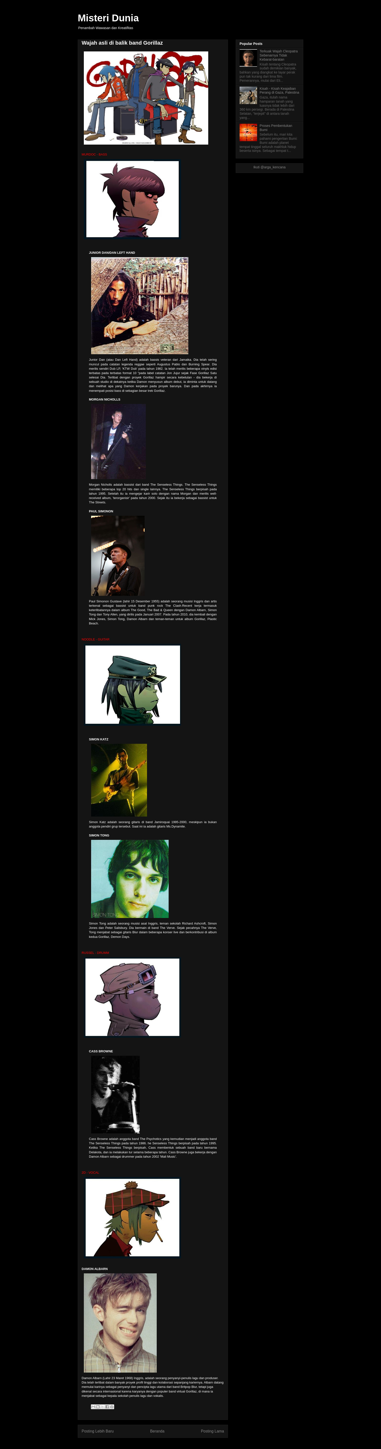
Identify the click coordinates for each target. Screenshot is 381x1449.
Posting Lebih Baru (98, 1431)
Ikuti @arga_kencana (269, 167)
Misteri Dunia (108, 18)
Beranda (157, 1431)
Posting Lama (212, 1431)
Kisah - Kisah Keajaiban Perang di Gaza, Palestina (279, 91)
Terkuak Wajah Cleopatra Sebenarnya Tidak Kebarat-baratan (279, 55)
